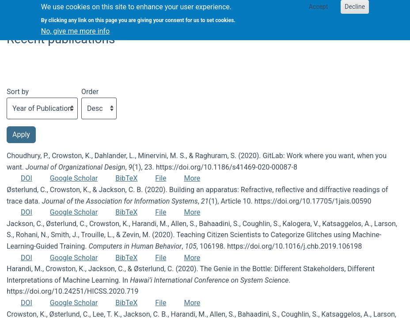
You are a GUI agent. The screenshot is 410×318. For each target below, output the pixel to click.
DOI (26, 178)
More (192, 178)
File (160, 178)
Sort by (18, 91)
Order (90, 91)
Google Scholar (74, 178)
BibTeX (126, 178)
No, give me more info (75, 27)
